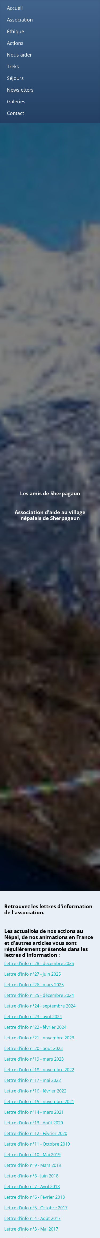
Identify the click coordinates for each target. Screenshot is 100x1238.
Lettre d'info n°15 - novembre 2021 (39, 1101)
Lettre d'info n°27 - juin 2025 (32, 974)
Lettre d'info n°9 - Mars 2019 (32, 1165)
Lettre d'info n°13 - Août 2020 (33, 1123)
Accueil (15, 8)
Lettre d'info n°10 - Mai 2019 (32, 1155)
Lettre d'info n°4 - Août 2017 (32, 1218)
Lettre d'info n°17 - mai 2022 (32, 1080)
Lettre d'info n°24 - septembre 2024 (39, 1006)
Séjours (15, 78)
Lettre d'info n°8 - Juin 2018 (31, 1176)
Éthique (15, 31)
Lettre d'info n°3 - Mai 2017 (31, 1229)
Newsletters (20, 90)
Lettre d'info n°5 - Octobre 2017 (35, 1208)
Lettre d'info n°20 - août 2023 (33, 1048)
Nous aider (19, 55)
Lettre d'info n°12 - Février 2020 (35, 1133)
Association (20, 19)
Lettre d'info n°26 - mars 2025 (34, 985)
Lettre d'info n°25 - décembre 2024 (39, 995)
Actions (15, 43)
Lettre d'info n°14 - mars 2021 (34, 1112)
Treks (13, 66)
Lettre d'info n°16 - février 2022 (35, 1091)
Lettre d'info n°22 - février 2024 (35, 1027)
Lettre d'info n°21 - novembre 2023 (39, 1038)
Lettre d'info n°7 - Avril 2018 (32, 1186)
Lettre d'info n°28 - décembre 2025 (39, 963)
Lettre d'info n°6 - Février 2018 (34, 1197)
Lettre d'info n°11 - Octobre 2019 (37, 1144)
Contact (15, 113)
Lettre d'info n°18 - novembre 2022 (39, 1070)
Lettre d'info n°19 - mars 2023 (34, 1059)
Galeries (16, 101)
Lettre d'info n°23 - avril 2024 (33, 1016)
